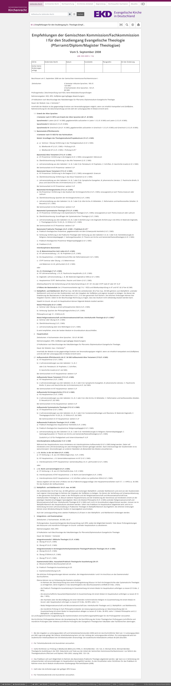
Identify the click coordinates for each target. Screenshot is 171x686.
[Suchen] (80, 14)
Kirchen (6, 684)
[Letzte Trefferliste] (74, 14)
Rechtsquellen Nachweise (118, 4)
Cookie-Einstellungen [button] (127, 684)
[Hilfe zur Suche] (70, 14)
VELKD (43, 684)
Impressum (72, 684)
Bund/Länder (19, 684)
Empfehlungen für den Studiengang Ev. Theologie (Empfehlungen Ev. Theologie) (67, 24)
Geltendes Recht (36, 4)
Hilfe (114, 684)
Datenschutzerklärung (87, 684)
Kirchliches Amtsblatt (85, 4)
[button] (142, 4)
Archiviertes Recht (52, 4)
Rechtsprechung (68, 4)
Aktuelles (134, 4)
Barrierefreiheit (104, 684)
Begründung (100, 4)
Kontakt (52, 684)
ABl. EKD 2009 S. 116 (85, 56)
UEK (35, 684)
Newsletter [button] (62, 684)
